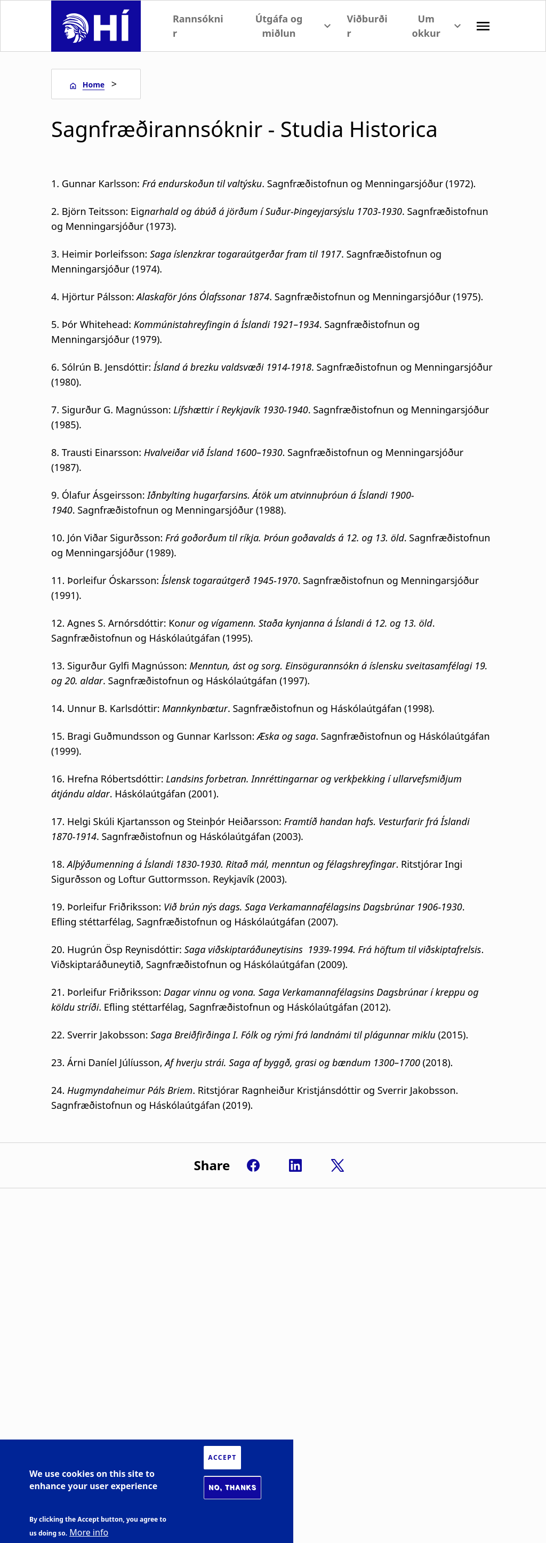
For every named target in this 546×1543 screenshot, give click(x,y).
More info (88, 1532)
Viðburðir (367, 25)
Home (94, 84)
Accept (222, 1457)
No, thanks (232, 1487)
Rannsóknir (198, 25)
